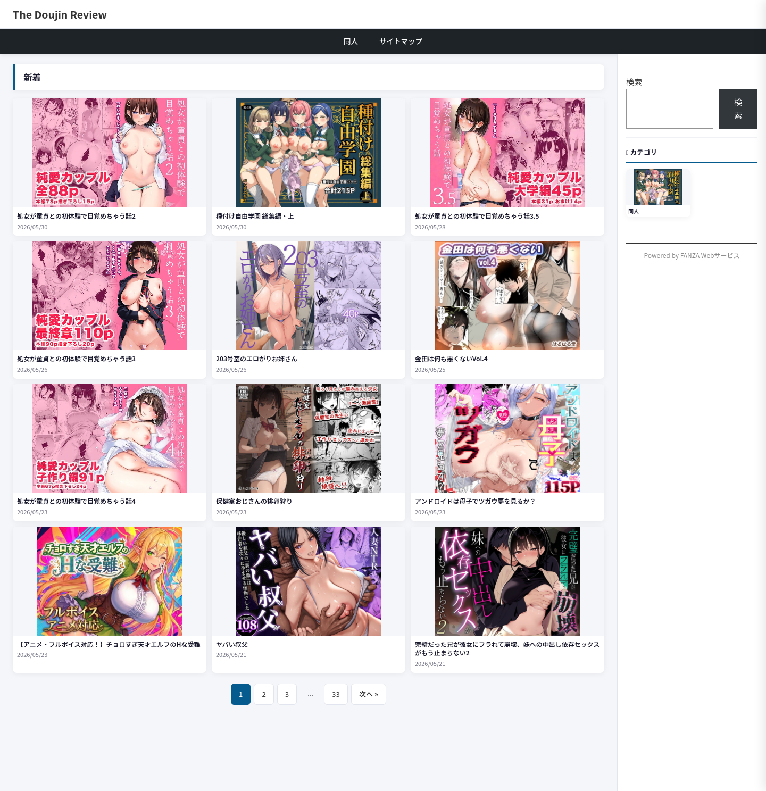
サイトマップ (400, 41)
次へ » (368, 694)
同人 (351, 41)
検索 (634, 81)
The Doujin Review (60, 14)
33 (336, 694)
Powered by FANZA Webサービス (692, 255)
